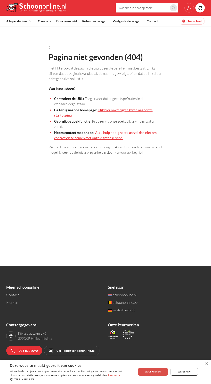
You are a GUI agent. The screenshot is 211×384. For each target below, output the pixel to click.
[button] (71, 379)
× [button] (206, 363)
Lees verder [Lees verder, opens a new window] (115, 375)
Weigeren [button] (184, 371)
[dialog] (105, 372)
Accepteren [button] (153, 371)
